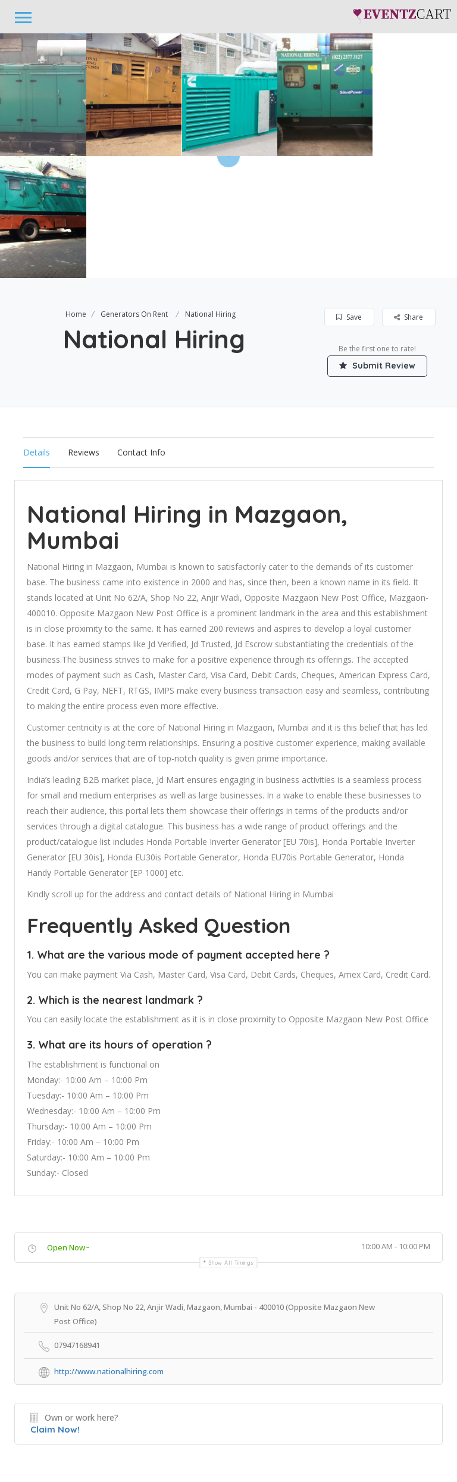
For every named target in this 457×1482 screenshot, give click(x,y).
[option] (133, 94)
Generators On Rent (134, 192)
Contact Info (141, 330)
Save (349, 195)
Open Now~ (68, 1125)
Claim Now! (55, 1307)
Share (408, 195)
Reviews (83, 330)
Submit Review (377, 243)
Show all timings (231, 1140)
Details (36, 330)
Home (75, 192)
